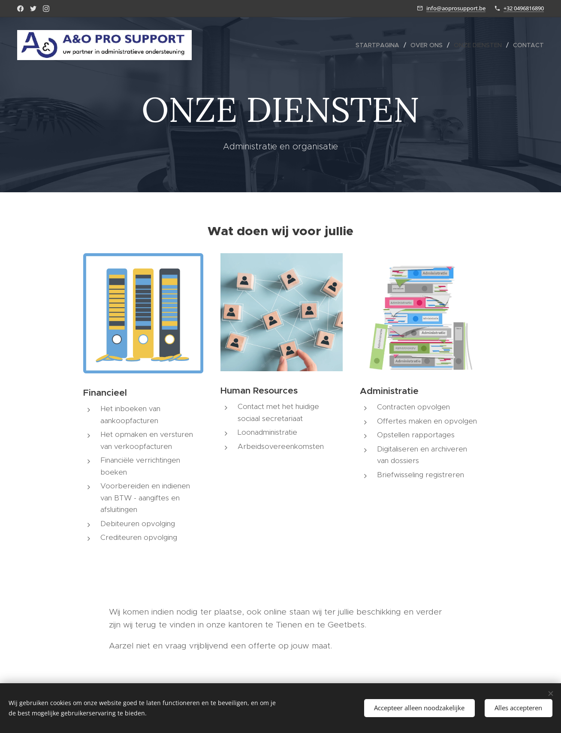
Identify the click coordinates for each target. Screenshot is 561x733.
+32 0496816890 (524, 8)
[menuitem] (379, 45)
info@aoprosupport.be (456, 8)
